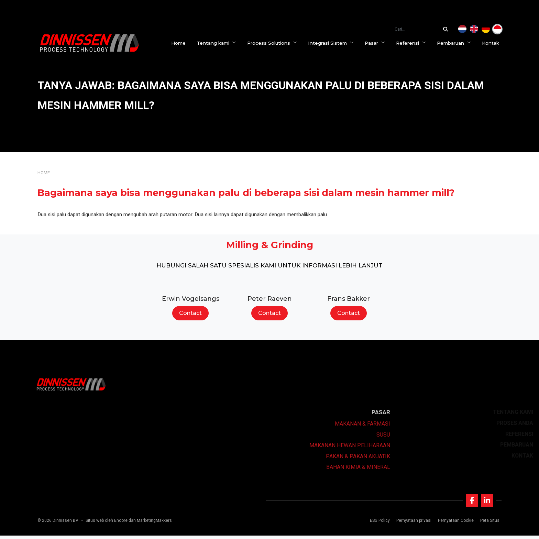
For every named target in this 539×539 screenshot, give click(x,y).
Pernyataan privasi (412, 523)
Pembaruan (456, 43)
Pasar (377, 43)
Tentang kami (219, 43)
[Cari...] (447, 29)
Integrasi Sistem (333, 43)
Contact (190, 313)
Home (181, 43)
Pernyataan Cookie (454, 523)
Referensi (413, 43)
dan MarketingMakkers (150, 523)
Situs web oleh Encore (107, 523)
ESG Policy (378, 523)
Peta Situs (488, 523)
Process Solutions (274, 43)
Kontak (493, 43)
